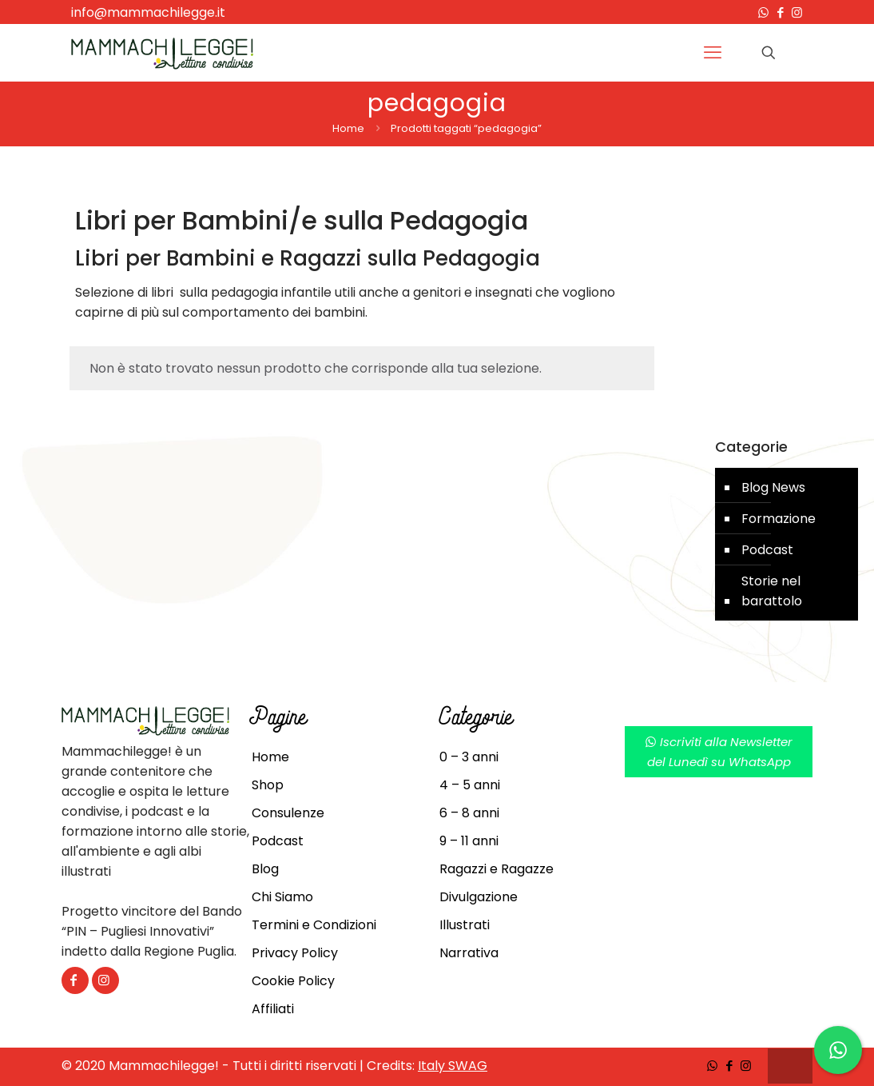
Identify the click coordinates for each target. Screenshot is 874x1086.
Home (348, 128)
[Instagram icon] (797, 12)
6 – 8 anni (469, 813)
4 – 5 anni (469, 785)
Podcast (767, 550)
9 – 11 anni (469, 841)
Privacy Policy (295, 953)
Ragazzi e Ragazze (496, 869)
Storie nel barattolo (771, 591)
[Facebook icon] (780, 12)
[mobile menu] (712, 52)
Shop (268, 785)
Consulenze (288, 813)
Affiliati (273, 1009)
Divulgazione (478, 897)
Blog (265, 869)
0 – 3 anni (469, 757)
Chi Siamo (282, 897)
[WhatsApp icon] (763, 12)
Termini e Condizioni (314, 925)
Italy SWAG (452, 1065)
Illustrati (464, 925)
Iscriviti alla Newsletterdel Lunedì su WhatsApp (719, 751)
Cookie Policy (293, 981)
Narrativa (469, 953)
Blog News (773, 487)
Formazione (778, 518)
